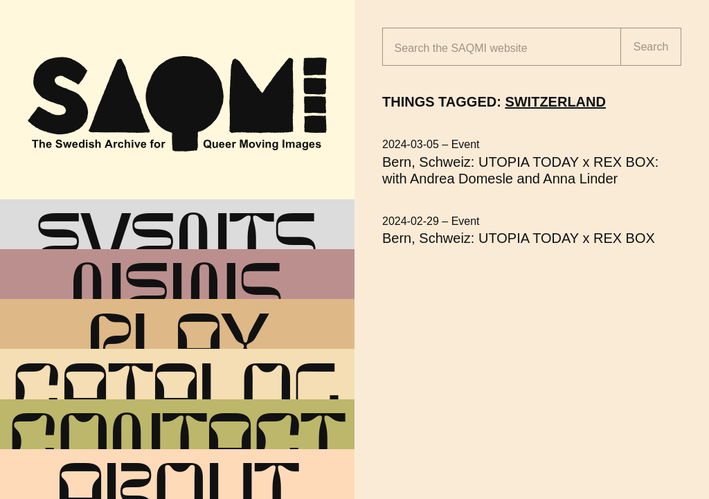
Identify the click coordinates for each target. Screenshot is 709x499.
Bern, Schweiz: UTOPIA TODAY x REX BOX (518, 238)
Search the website (461, 48)
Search (651, 47)
